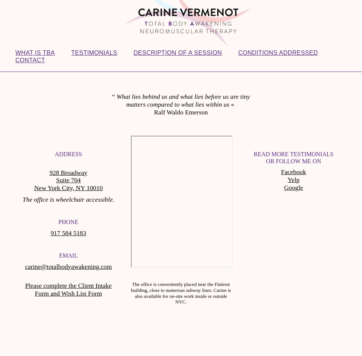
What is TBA (35, 52)
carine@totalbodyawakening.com (68, 266)
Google (293, 187)
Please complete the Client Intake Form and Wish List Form (68, 289)
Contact (30, 60)
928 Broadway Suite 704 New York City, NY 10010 (68, 180)
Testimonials (94, 52)
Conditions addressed (278, 52)
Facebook (293, 172)
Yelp (293, 179)
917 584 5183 (68, 233)
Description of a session (177, 52)
